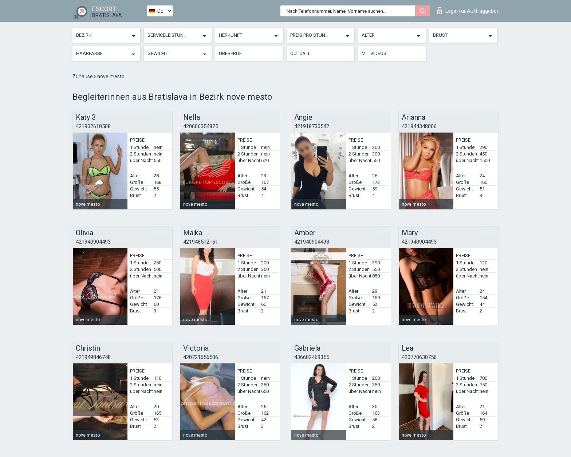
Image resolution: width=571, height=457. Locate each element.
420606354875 (200, 126)
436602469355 (311, 357)
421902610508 (93, 126)
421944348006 (419, 126)
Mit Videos (374, 53)
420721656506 (200, 357)
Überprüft (231, 53)
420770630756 (419, 357)
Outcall (300, 53)
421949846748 (93, 357)
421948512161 (200, 242)
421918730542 (311, 126)
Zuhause (83, 76)
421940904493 (93, 242)
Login (468, 11)
